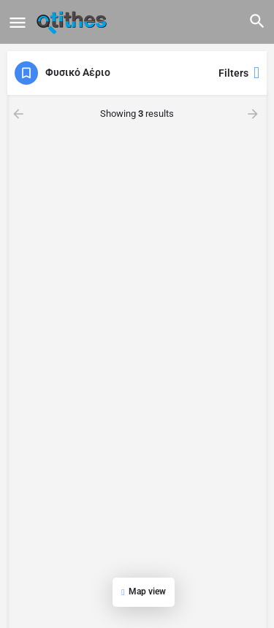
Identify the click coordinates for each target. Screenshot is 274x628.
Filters (238, 73)
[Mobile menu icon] (17, 22)
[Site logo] (73, 22)
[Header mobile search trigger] (257, 21)
